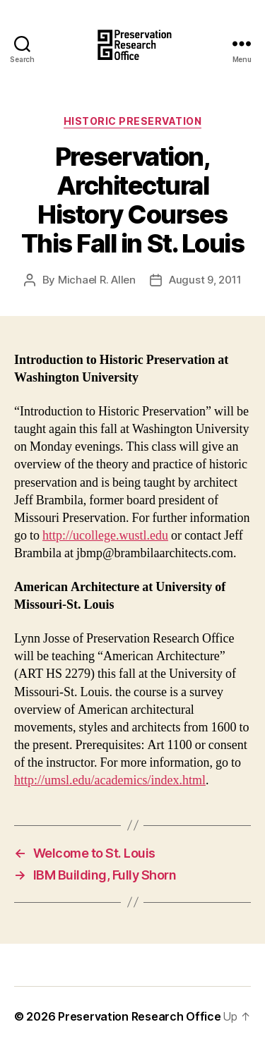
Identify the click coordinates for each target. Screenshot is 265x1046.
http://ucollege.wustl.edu (105, 536)
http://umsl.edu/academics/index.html (110, 780)
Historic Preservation (133, 121)
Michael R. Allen (97, 279)
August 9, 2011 (205, 279)
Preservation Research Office (139, 1016)
